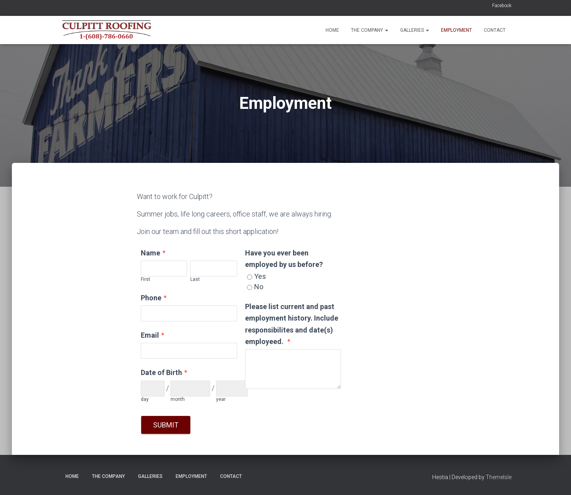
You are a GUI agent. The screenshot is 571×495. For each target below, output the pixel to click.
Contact (495, 30)
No (258, 286)
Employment (456, 30)
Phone (151, 298)
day (145, 399)
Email (150, 335)
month (178, 399)
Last (195, 279)
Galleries (414, 30)
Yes (260, 276)
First (145, 279)
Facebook (502, 5)
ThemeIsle (499, 477)
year (221, 399)
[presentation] (305, 412)
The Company (369, 30)
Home (332, 30)
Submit (165, 425)
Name (150, 253)
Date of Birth (161, 372)
